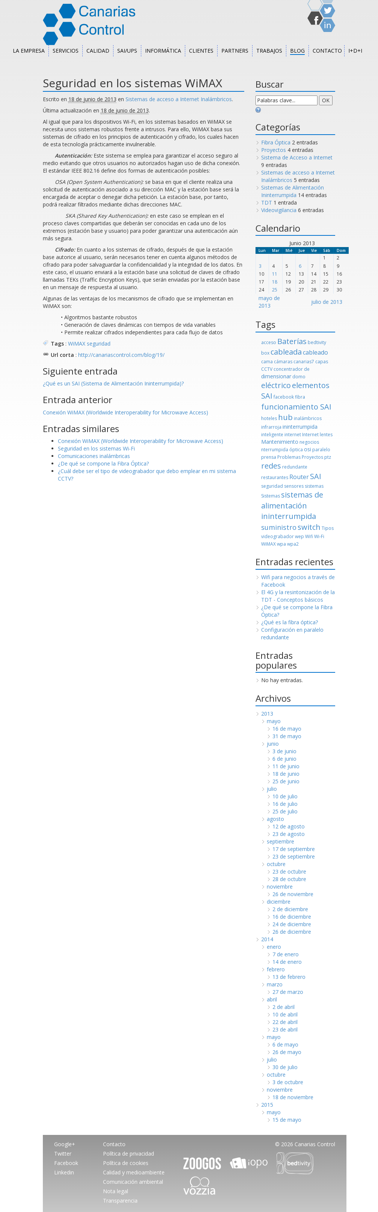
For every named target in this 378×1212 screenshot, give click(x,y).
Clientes (201, 50)
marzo (275, 984)
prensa (268, 457)
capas (321, 361)
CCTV (266, 369)
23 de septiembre (293, 856)
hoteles (269, 418)
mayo (274, 721)
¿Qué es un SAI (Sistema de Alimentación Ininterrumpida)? (113, 383)
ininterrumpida (300, 426)
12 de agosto (288, 826)
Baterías (292, 341)
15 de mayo (286, 1119)
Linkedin (64, 1172)
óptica (296, 449)
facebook (284, 397)
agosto (275, 818)
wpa (281, 544)
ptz (327, 457)
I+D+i (355, 50)
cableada (286, 352)
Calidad (97, 50)
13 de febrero (288, 976)
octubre (276, 864)
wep (299, 536)
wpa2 (293, 544)
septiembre (280, 841)
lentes (326, 434)
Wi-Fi (319, 536)
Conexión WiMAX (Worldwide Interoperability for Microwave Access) (125, 412)
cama (267, 361)
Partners (234, 50)
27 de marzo (287, 991)
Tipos (328, 528)
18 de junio (285, 773)
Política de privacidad (128, 1153)
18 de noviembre (292, 1097)
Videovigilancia (278, 210)
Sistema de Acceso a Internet (297, 157)
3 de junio (284, 751)
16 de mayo (286, 728)
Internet (310, 434)
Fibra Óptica (275, 142)
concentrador (288, 369)
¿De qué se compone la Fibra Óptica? (103, 463)
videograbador (277, 536)
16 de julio (285, 803)
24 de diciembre (291, 924)
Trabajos (269, 50)
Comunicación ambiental (133, 1181)
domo (298, 376)
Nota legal (115, 1191)
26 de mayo (286, 1052)
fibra (300, 397)
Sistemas (270, 496)
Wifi (309, 536)
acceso (268, 342)
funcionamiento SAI (296, 407)
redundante (294, 467)
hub (285, 417)
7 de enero (285, 954)
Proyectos (273, 149)
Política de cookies (125, 1162)
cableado (315, 352)
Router (299, 477)
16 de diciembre (291, 916)
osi (307, 449)
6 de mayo (285, 1044)
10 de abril (285, 1014)
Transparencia (120, 1200)
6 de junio (284, 758)
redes (271, 466)
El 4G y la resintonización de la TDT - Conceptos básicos (298, 596)
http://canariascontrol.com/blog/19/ (121, 354)
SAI (315, 476)
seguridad (98, 343)
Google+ (64, 1144)
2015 (267, 1104)
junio (273, 743)
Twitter (62, 1153)
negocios (309, 442)
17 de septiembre (293, 848)
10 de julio (285, 796)
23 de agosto (288, 833)
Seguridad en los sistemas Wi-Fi (96, 448)
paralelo (321, 449)
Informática (163, 50)
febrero (276, 969)
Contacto (327, 50)
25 (274, 290)
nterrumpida (274, 449)
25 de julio (285, 811)
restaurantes (274, 477)
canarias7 (303, 361)
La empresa (29, 50)
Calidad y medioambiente (134, 1172)
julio (272, 788)
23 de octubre (289, 871)
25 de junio (285, 781)
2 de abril (283, 1006)
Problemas (289, 457)
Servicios (66, 50)
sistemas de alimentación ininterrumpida (292, 505)
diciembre (278, 901)
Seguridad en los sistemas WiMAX (132, 83)
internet (292, 434)
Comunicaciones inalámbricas (94, 456)
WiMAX (76, 343)
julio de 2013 (326, 301)
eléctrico (276, 385)
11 (274, 274)
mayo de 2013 (269, 301)
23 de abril (285, 1029)
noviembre (280, 886)
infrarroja (271, 427)
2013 (267, 713)
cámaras (283, 361)
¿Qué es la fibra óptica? (289, 622)
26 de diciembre (291, 931)
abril (272, 999)
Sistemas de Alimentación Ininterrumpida (292, 191)
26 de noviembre (292, 894)
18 (274, 282)
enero (274, 946)
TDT (266, 202)
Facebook (66, 1162)
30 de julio (285, 1067)
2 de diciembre (290, 909)
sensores (294, 486)
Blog (297, 50)
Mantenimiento (279, 441)
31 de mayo (286, 736)
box (265, 353)
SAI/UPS (127, 50)
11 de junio (285, 766)
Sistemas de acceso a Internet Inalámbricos (178, 99)
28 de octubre (289, 879)
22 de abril (285, 1021)
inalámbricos (308, 418)
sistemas (314, 486)
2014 (267, 939)
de (307, 369)
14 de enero (287, 961)
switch (309, 527)
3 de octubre (287, 1082)
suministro (278, 527)
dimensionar (276, 376)
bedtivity (317, 342)
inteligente (272, 434)
